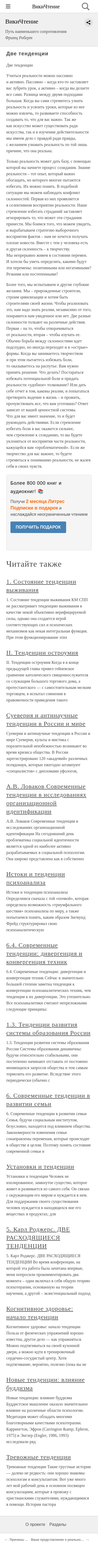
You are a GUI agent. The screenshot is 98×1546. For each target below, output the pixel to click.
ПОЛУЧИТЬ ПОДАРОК (38, 527)
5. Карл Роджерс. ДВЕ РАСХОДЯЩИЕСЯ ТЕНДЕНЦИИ (38, 1237)
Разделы (57, 1524)
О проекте (35, 1524)
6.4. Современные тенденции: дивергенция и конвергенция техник (44, 953)
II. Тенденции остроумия (42, 652)
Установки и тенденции (40, 1166)
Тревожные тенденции (38, 1457)
